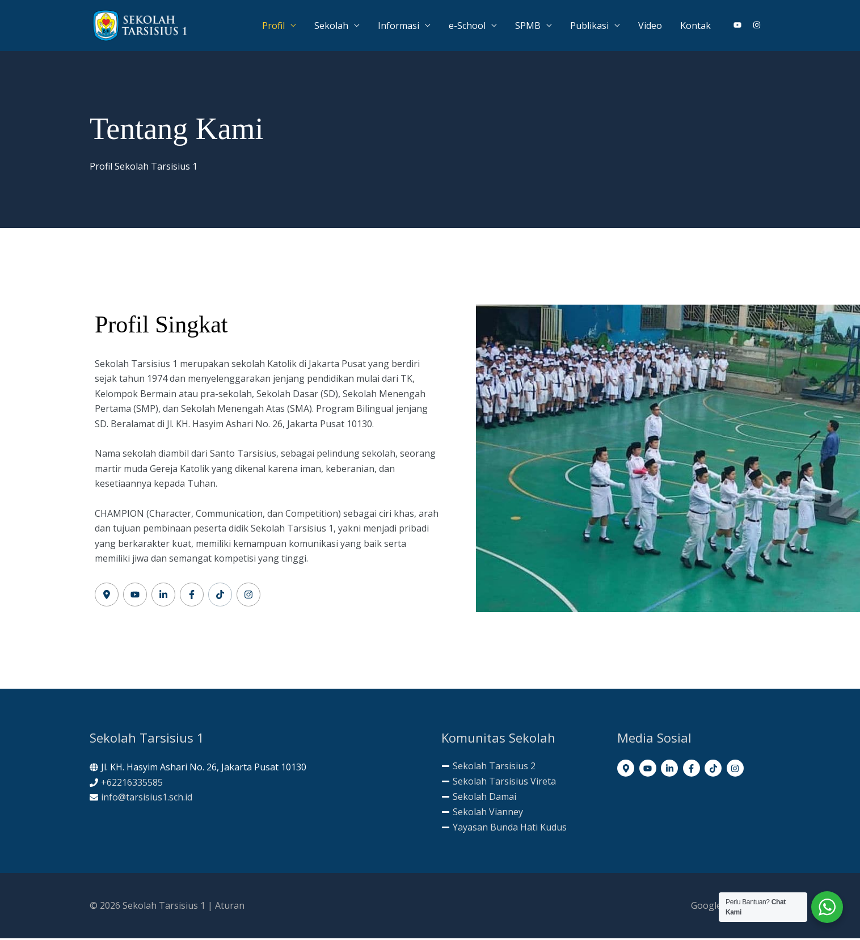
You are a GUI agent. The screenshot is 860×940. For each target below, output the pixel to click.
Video (650, 26)
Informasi (398, 26)
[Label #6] (248, 596)
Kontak (695, 26)
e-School (467, 26)
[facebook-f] (693, 769)
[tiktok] (714, 769)
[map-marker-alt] (627, 769)
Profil (273, 26)
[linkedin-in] (671, 769)
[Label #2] (135, 596)
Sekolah (331, 26)
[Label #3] (163, 596)
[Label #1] (107, 596)
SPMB (528, 26)
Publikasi (589, 26)
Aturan (229, 907)
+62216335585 (132, 783)
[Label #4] (192, 596)
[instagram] (757, 25)
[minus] (488, 767)
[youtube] (742, 25)
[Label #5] (220, 596)
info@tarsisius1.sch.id (146, 799)
